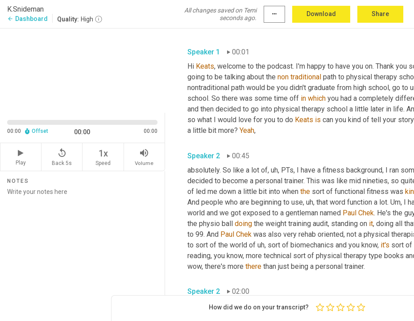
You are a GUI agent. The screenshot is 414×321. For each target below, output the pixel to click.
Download (321, 13)
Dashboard (27, 18)
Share (380, 13)
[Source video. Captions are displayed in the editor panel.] (82, 70)
